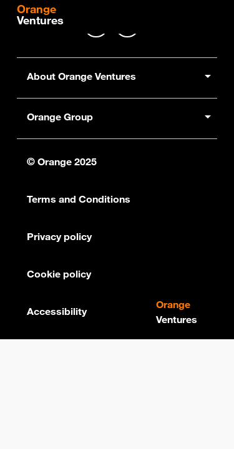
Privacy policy (59, 236)
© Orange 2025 (62, 161)
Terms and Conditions (78, 199)
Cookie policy (59, 274)
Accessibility (57, 311)
